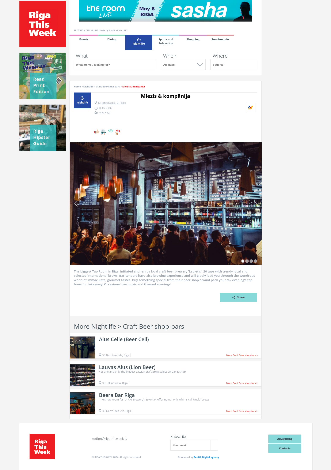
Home (77, 86)
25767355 (104, 113)
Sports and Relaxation (166, 41)
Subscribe (178, 436)
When (169, 55)
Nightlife (139, 41)
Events (83, 39)
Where (220, 55)
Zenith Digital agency (206, 457)
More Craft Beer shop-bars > (242, 355)
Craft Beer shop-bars (108, 86)
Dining (111, 39)
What (82, 55)
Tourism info (220, 39)
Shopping (193, 39)
